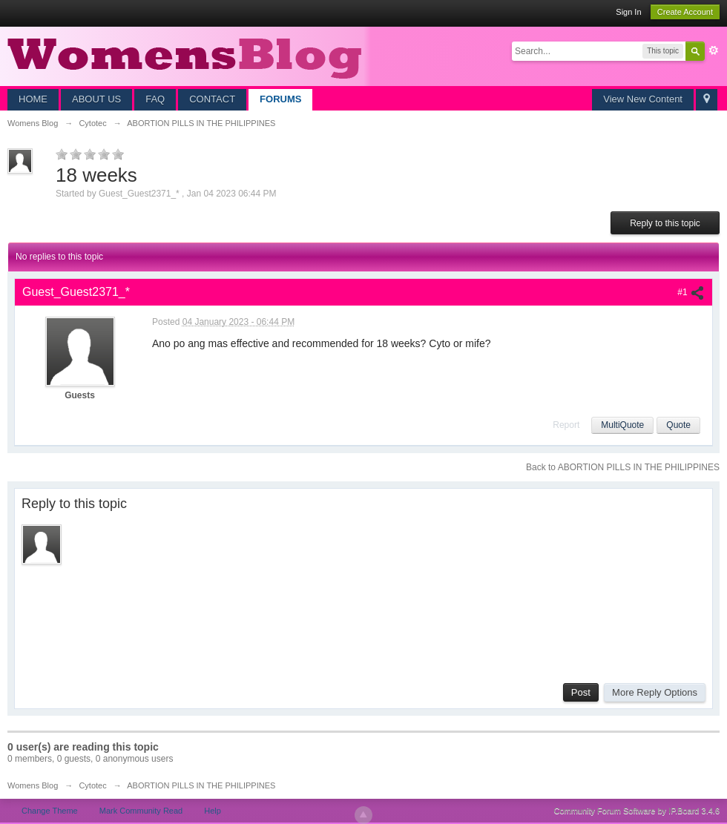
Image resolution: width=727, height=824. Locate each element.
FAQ (155, 99)
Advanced (714, 50)
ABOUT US (96, 99)
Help (212, 810)
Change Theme (50, 810)
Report (566, 425)
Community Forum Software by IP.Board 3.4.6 (636, 810)
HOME (33, 99)
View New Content (642, 99)
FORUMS (280, 99)
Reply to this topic (665, 223)
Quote (678, 425)
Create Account (685, 11)
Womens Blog (32, 785)
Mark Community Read (140, 810)
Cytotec (92, 785)
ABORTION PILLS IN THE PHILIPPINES (201, 785)
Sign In (628, 11)
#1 (691, 292)
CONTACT (212, 99)
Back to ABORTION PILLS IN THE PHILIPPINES (623, 467)
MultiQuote (622, 425)
